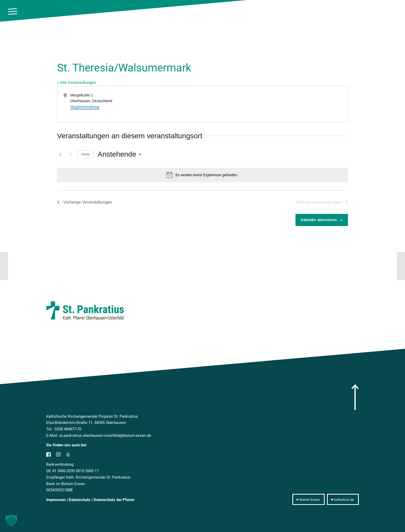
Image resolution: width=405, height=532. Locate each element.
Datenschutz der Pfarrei (114, 499)
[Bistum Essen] (308, 499)
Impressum (56, 499)
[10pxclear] (395, 11)
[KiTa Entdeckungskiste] (401, 266)
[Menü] (12, 11)
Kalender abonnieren (319, 220)
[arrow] (355, 397)
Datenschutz (79, 499)
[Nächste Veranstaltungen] (70, 154)
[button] (11, 520)
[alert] (202, 175)
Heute (85, 154)
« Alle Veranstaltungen (76, 82)
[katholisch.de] (343, 499)
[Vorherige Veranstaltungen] (60, 154)
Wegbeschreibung (84, 107)
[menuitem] (12, 11)
